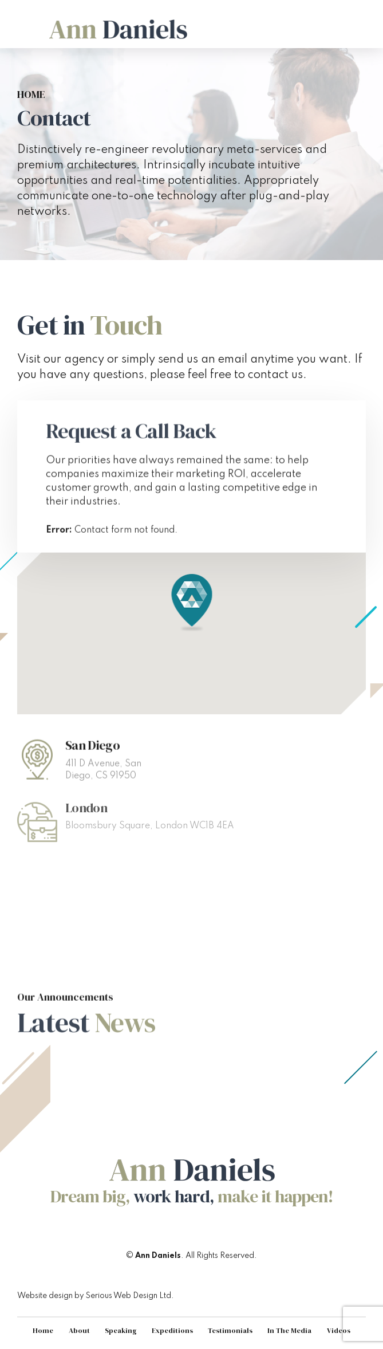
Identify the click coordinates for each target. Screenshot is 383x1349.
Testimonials (230, 1330)
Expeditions (172, 1330)
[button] (191, 603)
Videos (338, 1330)
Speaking (121, 1330)
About (79, 1330)
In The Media (289, 1330)
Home (31, 94)
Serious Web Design (121, 1296)
